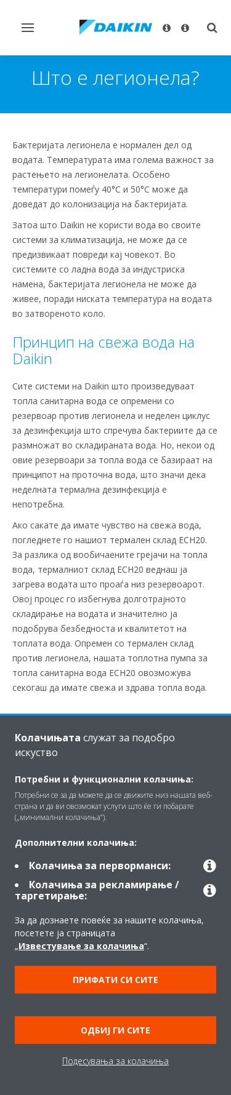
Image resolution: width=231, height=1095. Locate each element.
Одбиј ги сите (115, 1030)
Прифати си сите (115, 980)
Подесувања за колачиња (115, 1061)
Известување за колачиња (81, 946)
